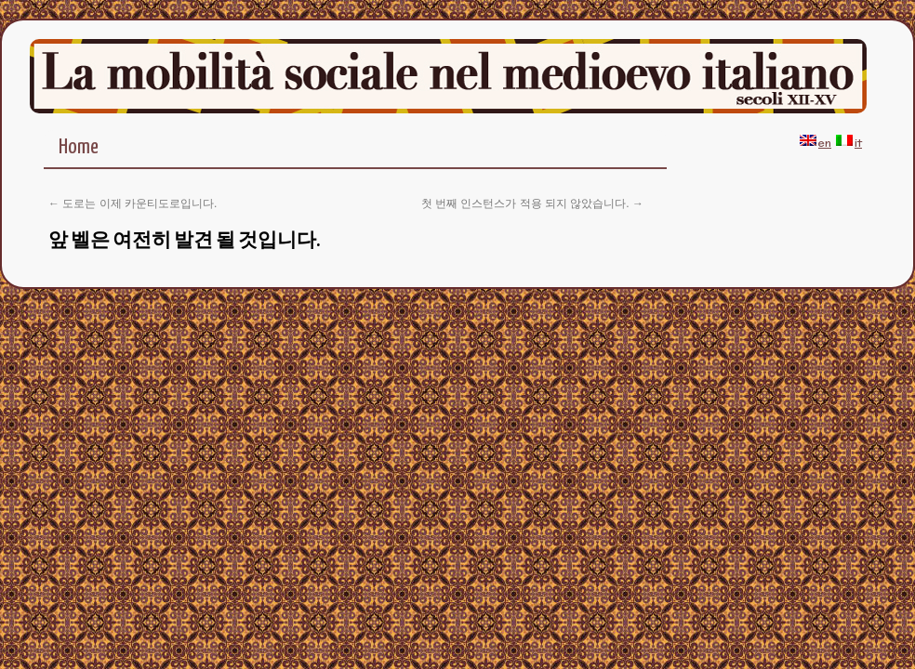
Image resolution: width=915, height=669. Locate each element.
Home (79, 147)
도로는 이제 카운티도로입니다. (132, 203)
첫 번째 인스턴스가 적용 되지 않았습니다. (532, 203)
